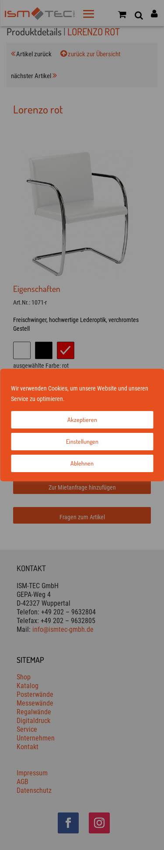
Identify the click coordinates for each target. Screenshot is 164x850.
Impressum (80, 398)
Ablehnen (82, 463)
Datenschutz (110, 398)
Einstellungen (82, 441)
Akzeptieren (82, 419)
